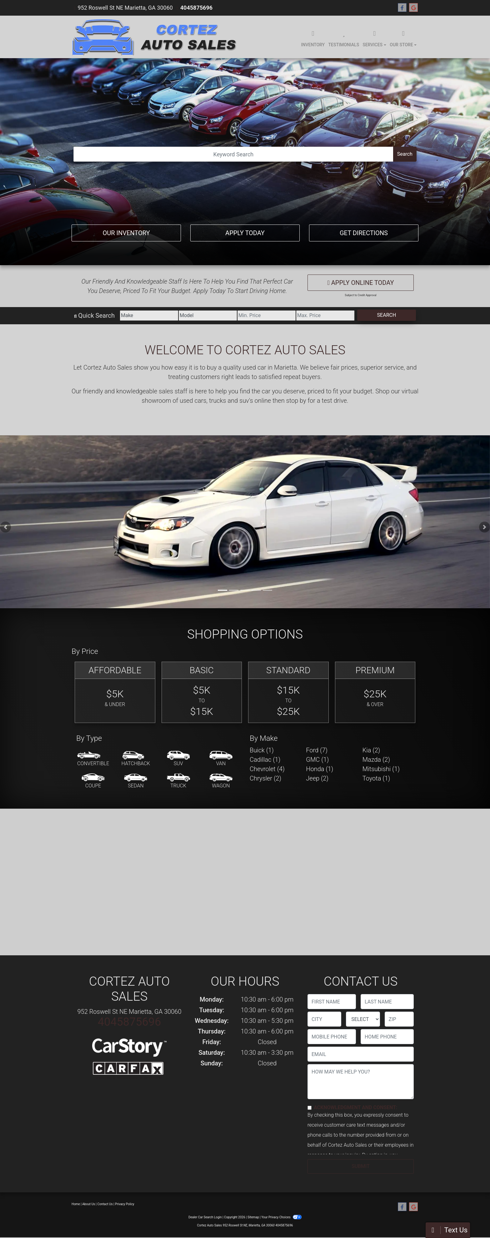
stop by (296, 400)
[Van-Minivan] (220, 758)
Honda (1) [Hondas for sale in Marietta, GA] (319, 769)
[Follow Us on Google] (413, 8)
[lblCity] (324, 1019)
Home (76, 1204)
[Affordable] (115, 692)
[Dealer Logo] (155, 37)
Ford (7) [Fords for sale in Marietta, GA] (317, 750)
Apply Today (245, 233)
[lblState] (363, 1019)
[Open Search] (233, 154)
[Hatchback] (136, 758)
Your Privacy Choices (281, 1217)
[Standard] (288, 692)
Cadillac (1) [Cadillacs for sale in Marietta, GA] (265, 759)
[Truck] (178, 781)
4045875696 (196, 7)
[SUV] (178, 758)
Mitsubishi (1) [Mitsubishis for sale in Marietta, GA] (381, 769)
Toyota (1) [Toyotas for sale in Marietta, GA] (376, 778)
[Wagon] (220, 781)
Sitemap (253, 1217)
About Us (88, 1204)
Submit (360, 1166)
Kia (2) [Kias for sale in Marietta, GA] (371, 750)
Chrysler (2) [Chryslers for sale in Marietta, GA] (265, 778)
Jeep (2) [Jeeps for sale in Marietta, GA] (317, 778)
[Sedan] (135, 781)
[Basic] (202, 692)
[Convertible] (93, 758)
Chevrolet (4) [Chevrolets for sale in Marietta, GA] (267, 769)
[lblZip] (399, 1019)
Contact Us (105, 1204)
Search (404, 154)
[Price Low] (266, 315)
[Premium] (375, 692)
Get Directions (364, 233)
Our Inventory (126, 233)
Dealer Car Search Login (205, 1217)
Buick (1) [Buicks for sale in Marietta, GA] (262, 750)
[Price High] (325, 315)
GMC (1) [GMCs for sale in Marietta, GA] (317, 759)
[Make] (149, 315)
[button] (5, 527)
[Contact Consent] (310, 1108)
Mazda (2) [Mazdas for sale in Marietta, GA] (376, 759)
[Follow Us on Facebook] (402, 8)
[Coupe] (93, 781)
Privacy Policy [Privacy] (124, 1204)
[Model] (207, 315)
